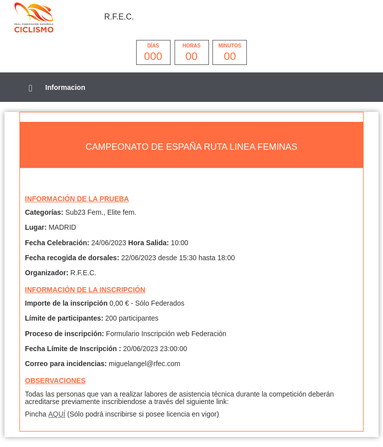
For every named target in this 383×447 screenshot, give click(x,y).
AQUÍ (56, 414)
